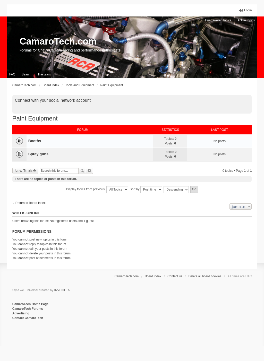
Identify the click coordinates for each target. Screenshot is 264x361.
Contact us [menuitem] (174, 276)
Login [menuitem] (248, 10)
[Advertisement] (75, 337)
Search (82, 171)
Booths (34, 141)
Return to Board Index (30, 203)
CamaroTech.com (58, 41)
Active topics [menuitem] (246, 20)
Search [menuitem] (26, 74)
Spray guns (38, 154)
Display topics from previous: (97, 189)
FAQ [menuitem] (12, 74)
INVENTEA (62, 290)
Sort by (146, 189)
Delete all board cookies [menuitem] (204, 276)
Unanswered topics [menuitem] (218, 20)
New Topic (24, 170)
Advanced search (89, 171)
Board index (153, 276)
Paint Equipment (35, 118)
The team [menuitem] (44, 74)
